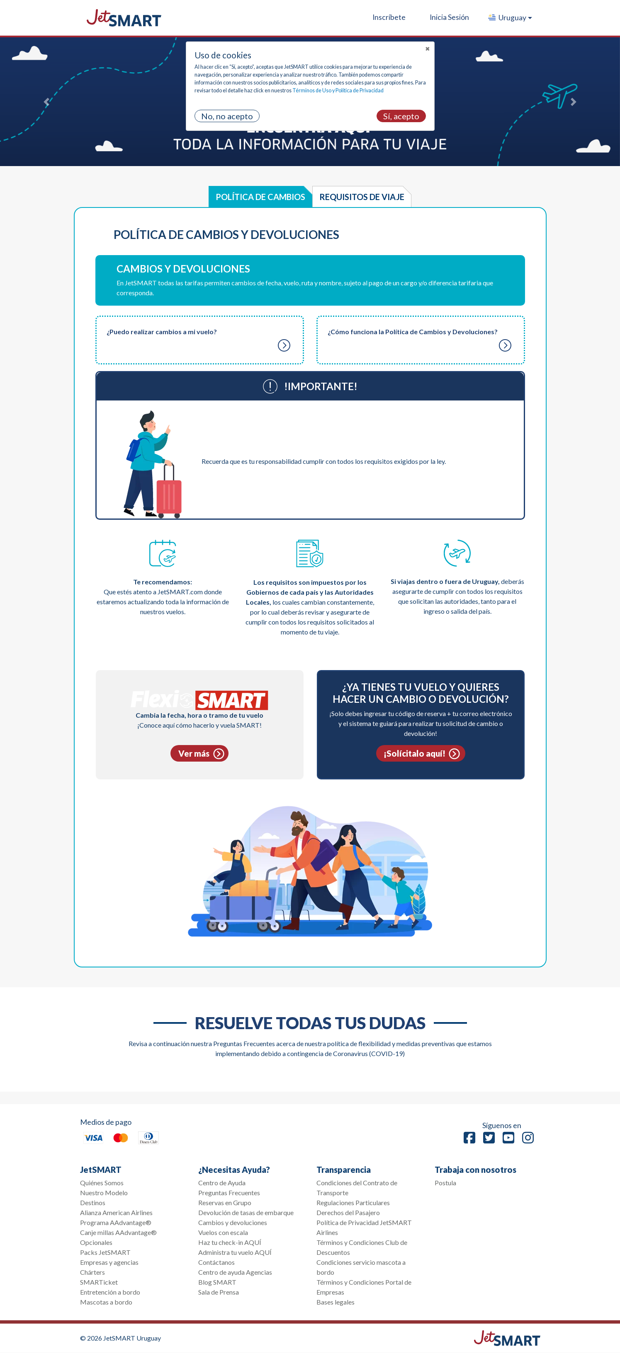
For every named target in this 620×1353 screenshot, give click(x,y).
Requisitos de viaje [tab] (361, 197)
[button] (509, 18)
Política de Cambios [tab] (260, 197)
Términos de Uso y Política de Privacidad (338, 90)
